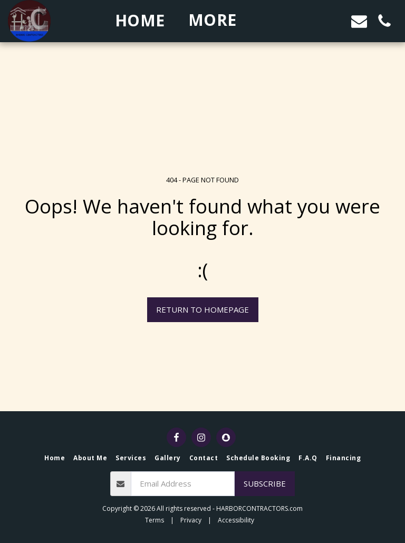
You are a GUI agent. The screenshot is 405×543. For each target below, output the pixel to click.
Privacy (190, 520)
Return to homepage (202, 309)
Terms (154, 520)
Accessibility (236, 520)
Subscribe (265, 483)
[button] (308, 21)
